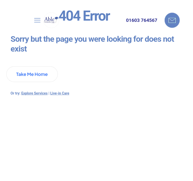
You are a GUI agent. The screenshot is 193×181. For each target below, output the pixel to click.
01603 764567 (141, 20)
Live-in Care (59, 93)
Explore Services (34, 93)
